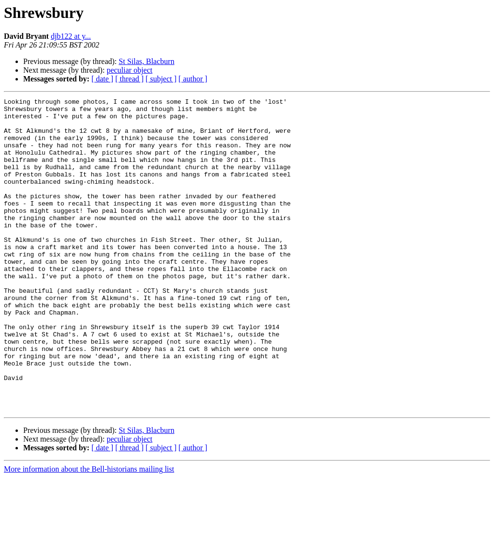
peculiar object (129, 70)
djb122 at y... (71, 36)
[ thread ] (129, 79)
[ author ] (193, 79)
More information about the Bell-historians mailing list (89, 531)
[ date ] (102, 79)
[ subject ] (161, 79)
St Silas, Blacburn (146, 61)
